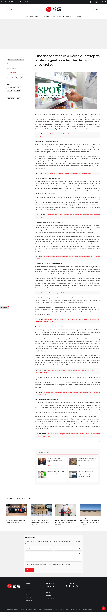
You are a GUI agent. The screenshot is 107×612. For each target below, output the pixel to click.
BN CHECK (28, 589)
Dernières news (50, 586)
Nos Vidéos (48, 595)
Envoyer (29, 569)
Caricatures (29, 600)
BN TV (27, 592)
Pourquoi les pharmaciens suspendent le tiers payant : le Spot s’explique (68, 173)
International (49, 601)
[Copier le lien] (21, 77)
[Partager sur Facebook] (9, 77)
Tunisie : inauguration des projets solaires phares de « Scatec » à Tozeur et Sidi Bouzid (90, 522)
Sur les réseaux (50, 598)
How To (48, 592)
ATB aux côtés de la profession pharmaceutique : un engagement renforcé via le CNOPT (15, 523)
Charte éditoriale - (49, 609)
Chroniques (29, 595)
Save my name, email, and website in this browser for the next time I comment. (49, 564)
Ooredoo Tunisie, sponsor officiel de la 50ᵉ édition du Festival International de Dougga (65, 522)
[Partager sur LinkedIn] (16, 77)
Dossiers (48, 589)
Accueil (28, 583)
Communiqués (50, 583)
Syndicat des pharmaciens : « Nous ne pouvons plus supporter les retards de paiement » (55, 473)
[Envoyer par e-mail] (12, 77)
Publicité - (72, 609)
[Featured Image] (16, 510)
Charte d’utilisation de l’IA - (62, 609)
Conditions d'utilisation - (13, 609)
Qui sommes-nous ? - (32, 609)
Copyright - (23, 609)
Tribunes (28, 597)
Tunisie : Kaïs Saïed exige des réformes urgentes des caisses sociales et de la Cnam (54, 460)
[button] (8, 9)
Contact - (41, 609)
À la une (28, 586)
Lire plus (49, 465)
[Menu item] (29, 17)
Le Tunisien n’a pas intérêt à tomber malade (62, 293)
